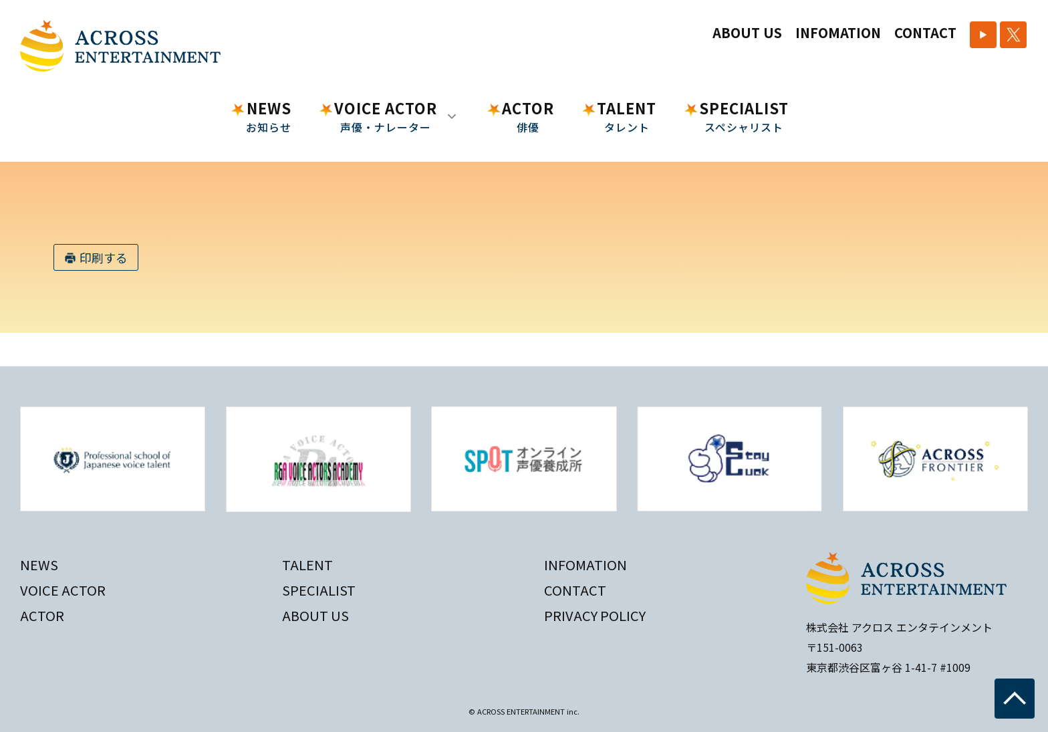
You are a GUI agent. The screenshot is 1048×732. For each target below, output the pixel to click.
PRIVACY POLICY (595, 615)
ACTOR (528, 116)
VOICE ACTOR (63, 590)
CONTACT (925, 32)
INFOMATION (838, 32)
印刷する (104, 257)
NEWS (268, 116)
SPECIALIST (744, 116)
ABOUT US (747, 32)
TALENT (626, 116)
